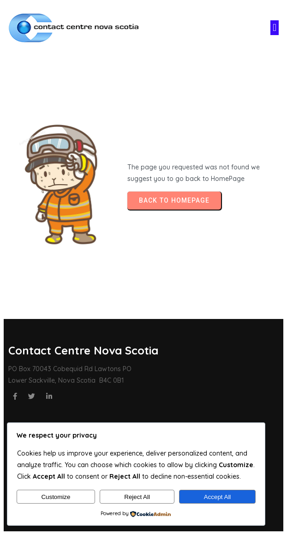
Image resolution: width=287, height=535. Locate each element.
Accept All (217, 496)
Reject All (137, 496)
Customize (55, 496)
